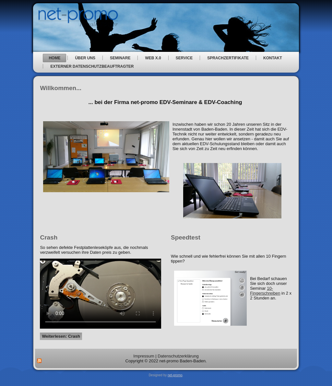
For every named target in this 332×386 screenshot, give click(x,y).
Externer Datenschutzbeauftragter (92, 66)
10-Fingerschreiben (265, 291)
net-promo (175, 375)
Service (184, 58)
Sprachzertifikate (228, 58)
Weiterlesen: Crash (61, 336)
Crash (48, 237)
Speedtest (185, 237)
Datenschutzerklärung (178, 356)
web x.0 (153, 58)
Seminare (120, 58)
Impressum (143, 356)
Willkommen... (60, 88)
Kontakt (272, 58)
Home (54, 58)
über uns (85, 58)
